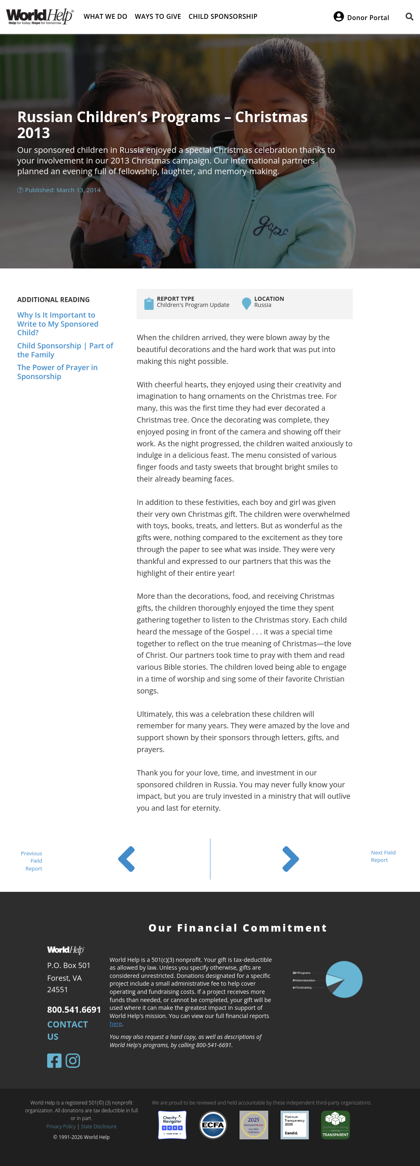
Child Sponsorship (223, 16)
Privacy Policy (60, 1126)
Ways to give (158, 16)
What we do (106, 16)
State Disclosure (98, 1126)
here (116, 1023)
